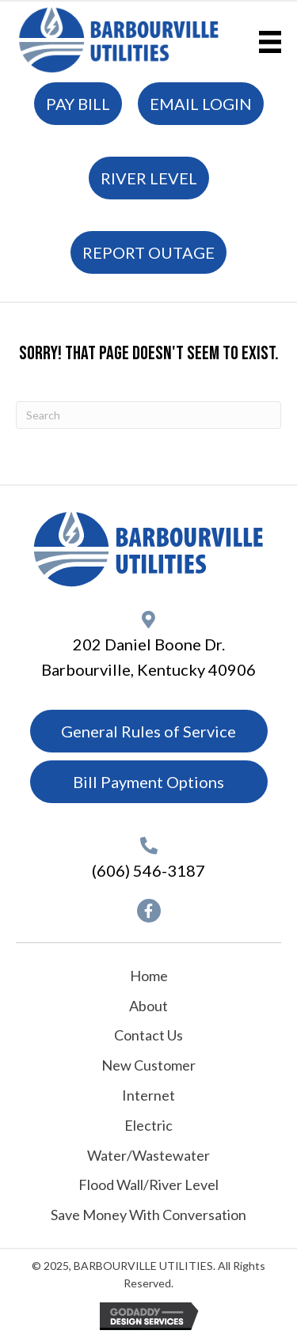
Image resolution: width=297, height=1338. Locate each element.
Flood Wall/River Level (148, 1184)
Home (149, 975)
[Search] (148, 415)
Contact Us (148, 1035)
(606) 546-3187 (148, 870)
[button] (149, 911)
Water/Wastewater (148, 1155)
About (148, 1005)
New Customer (148, 1065)
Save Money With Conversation (148, 1214)
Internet (148, 1095)
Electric (148, 1125)
